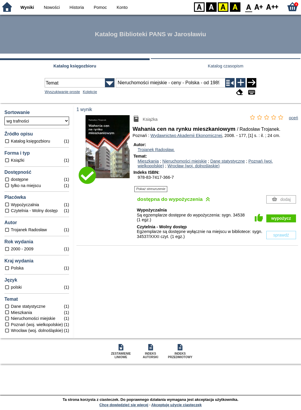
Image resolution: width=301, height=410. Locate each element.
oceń (293, 117)
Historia (77, 7)
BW (211, 6)
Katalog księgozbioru (74, 66)
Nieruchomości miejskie (184, 161)
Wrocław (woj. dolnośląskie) (194, 165)
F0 (248, 6)
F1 (259, 6)
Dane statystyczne (227, 161)
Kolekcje (90, 92)
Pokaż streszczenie (150, 189)
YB (223, 6)
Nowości (52, 7)
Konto (122, 7)
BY (235, 6)
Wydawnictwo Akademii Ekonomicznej (186, 135)
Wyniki (27, 7)
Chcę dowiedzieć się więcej (123, 405)
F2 (272, 6)
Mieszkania (148, 161)
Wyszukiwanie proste (62, 92)
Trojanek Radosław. (156, 149)
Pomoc (100, 7)
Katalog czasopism (225, 66)
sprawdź (281, 235)
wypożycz (281, 218)
